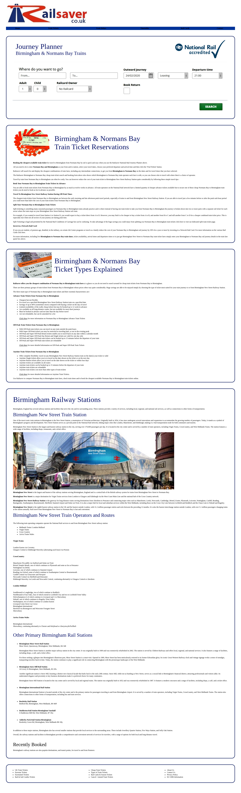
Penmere (91, 750)
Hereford (16, 608)
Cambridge (164, 501)
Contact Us (171, 772)
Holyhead (54, 626)
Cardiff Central (19, 574)
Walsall (212, 503)
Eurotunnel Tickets (22, 775)
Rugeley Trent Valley (47, 599)
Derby (27, 568)
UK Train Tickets (21, 770)
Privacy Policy (172, 775)
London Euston (18, 547)
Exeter (177, 501)
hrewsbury (18, 626)
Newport (42, 574)
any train (56, 329)
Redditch (188, 503)
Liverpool (46, 597)
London (75, 496)
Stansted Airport (59, 503)
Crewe (35, 604)
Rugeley (221, 503)
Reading (216, 501)
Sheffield (48, 503)
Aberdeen (97, 501)
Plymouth (184, 501)
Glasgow (83, 496)
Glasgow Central (19, 550)
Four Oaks (28, 595)
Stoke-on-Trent (73, 503)
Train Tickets (53, 28)
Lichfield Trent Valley (78, 595)
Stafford (36, 563)
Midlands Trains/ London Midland (32, 527)
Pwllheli (73, 626)
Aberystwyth (64, 626)
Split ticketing (18, 209)
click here (179, 222)
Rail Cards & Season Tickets (101, 775)
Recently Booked (29, 744)
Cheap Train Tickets (98, 770)
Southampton (28, 503)
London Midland (19, 586)
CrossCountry (18, 556)
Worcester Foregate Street (45, 608)
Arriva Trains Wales (26, 534)
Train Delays (101, 28)
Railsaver (19, 378)
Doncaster (44, 577)
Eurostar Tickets (21, 772)
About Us (170, 770)
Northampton (18, 602)
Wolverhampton (19, 597)
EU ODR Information (175, 777)
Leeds (148, 501)
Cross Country (146, 496)
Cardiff (209, 501)
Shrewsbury (61, 597)
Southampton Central (56, 572)
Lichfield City (56, 595)
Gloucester (32, 574)
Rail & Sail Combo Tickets (25, 777)
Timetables (144, 28)
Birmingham (50, 378)
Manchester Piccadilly (21, 563)
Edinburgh (94, 496)
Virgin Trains (56, 496)
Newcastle (155, 501)
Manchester (141, 501)
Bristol (172, 501)
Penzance (106, 501)
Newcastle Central (20, 577)
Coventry (31, 547)
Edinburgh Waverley (35, 550)
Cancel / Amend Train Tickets (102, 777)
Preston (66, 550)
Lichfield (178, 503)
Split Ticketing (18, 222)
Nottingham (201, 501)
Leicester (192, 501)
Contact (220, 28)
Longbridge (28, 592)
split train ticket (205, 222)
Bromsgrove (27, 608)
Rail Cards (185, 28)
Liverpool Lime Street (21, 604)
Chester (44, 626)
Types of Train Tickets (99, 772)
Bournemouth (39, 503)
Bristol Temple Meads (21, 565)
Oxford (25, 572)
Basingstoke (17, 503)
